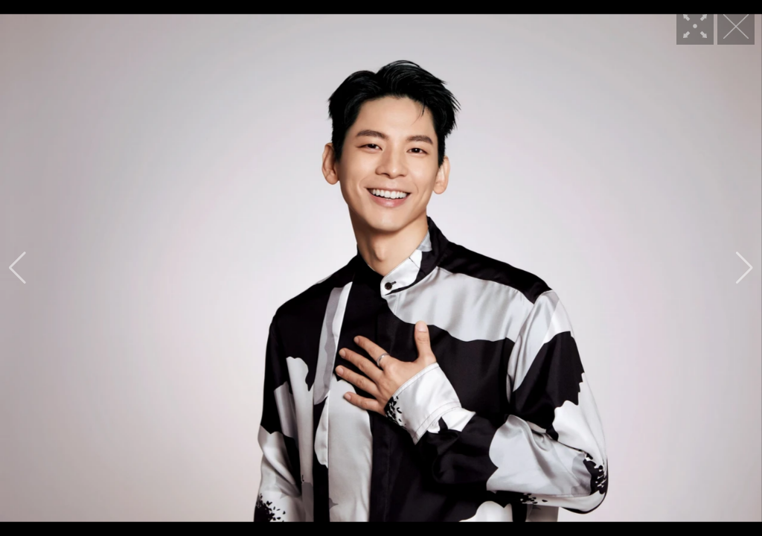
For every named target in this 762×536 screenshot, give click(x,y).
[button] (17, 268)
